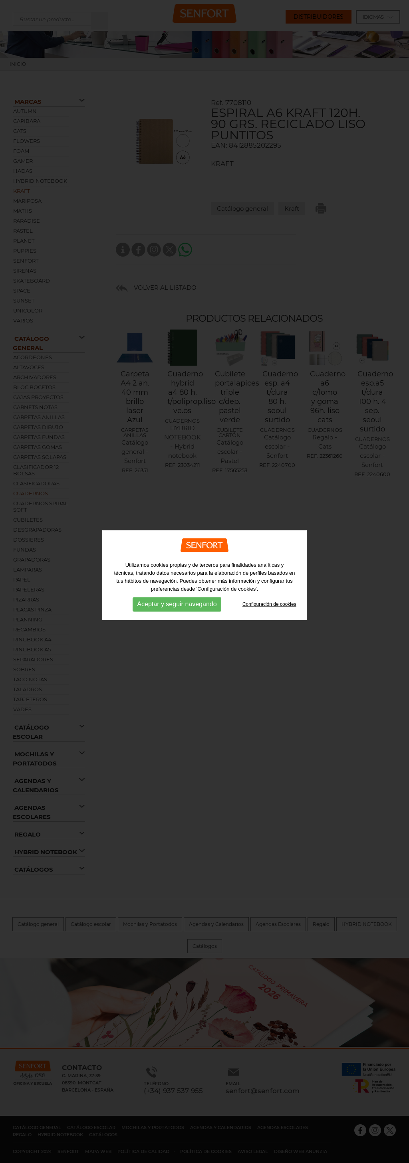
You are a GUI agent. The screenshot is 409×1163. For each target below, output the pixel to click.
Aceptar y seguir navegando (176, 589)
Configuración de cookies (269, 589)
